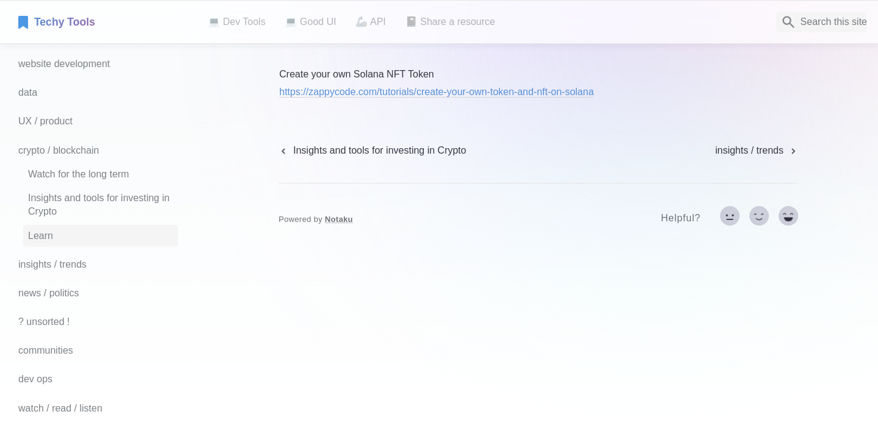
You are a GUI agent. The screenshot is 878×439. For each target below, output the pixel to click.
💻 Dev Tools (236, 21)
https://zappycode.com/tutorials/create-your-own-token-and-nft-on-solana (436, 92)
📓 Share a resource (450, 21)
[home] (103, 22)
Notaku (339, 219)
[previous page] (372, 151)
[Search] (821, 22)
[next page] (756, 151)
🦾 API (370, 21)
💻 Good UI (310, 21)
